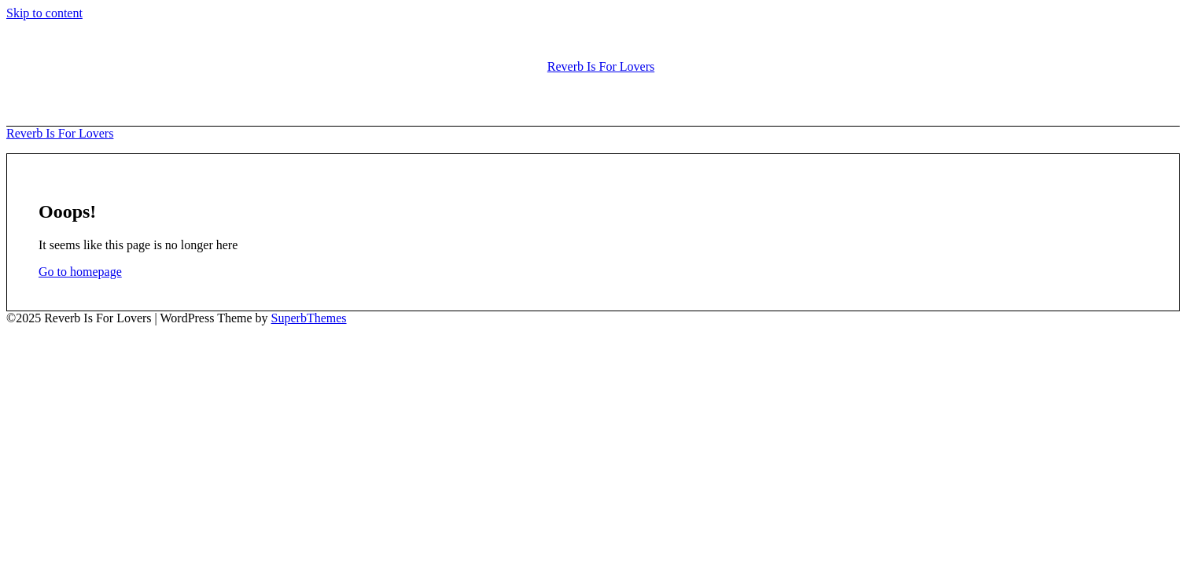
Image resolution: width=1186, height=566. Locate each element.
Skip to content (44, 13)
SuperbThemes (309, 318)
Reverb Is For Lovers (600, 66)
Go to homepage (80, 271)
